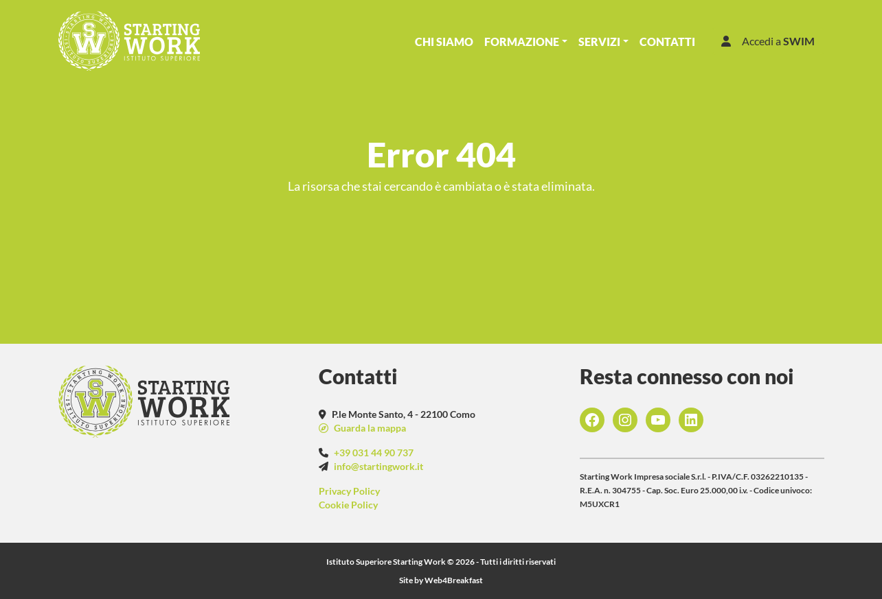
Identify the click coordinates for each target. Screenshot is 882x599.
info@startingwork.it (378, 466)
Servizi (599, 41)
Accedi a (768, 40)
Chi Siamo (444, 41)
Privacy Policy (349, 491)
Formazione (521, 41)
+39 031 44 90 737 (374, 452)
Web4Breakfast (454, 580)
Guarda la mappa (369, 428)
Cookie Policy (348, 504)
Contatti (667, 41)
